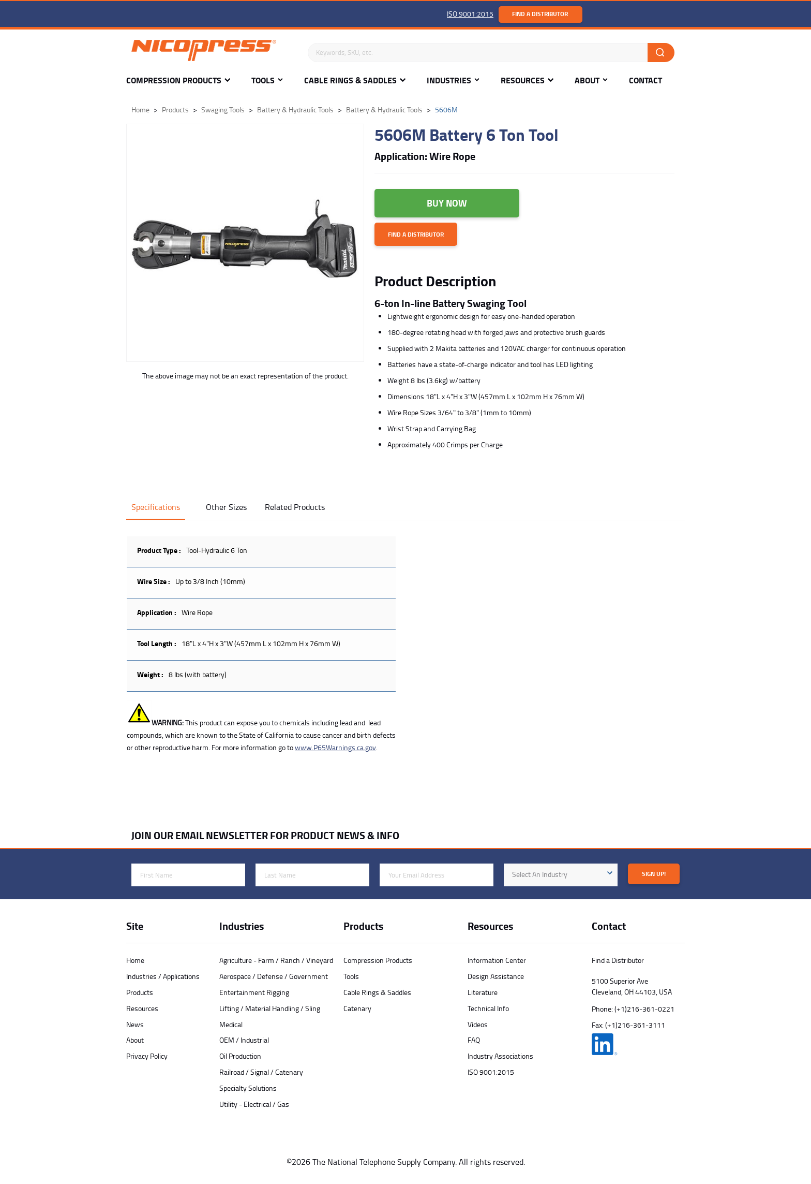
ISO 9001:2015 (470, 14)
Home (135, 960)
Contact (645, 80)
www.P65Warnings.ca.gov (335, 747)
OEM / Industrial (244, 1040)
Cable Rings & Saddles (350, 80)
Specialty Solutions (248, 1088)
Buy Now (447, 203)
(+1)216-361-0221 (644, 1009)
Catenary (357, 1008)
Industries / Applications (163, 976)
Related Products (295, 507)
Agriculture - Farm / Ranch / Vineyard (276, 960)
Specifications (155, 507)
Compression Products (173, 80)
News (135, 1024)
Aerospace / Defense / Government (273, 976)
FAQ (474, 1040)
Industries (449, 80)
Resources (523, 80)
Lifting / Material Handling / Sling (269, 1008)
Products (139, 992)
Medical (231, 1024)
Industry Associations (500, 1056)
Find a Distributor (540, 13)
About (587, 80)
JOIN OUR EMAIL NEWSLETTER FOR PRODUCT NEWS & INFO (265, 835)
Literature (483, 992)
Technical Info (488, 1008)
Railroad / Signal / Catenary (261, 1072)
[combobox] (561, 875)
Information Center (497, 960)
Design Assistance (496, 976)
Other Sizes (226, 507)
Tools (263, 80)
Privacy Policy (147, 1056)
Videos (478, 1024)
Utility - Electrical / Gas (254, 1104)
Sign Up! (654, 873)
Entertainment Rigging (254, 992)
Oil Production (240, 1056)
